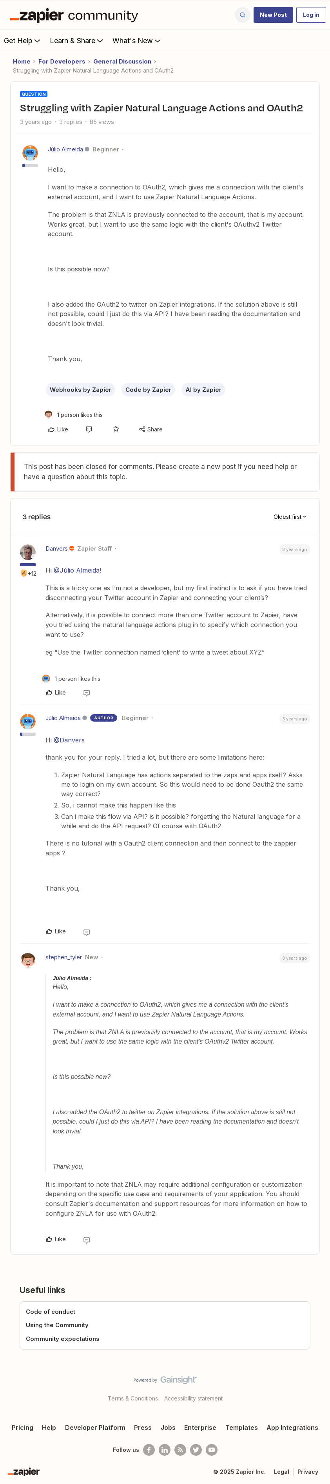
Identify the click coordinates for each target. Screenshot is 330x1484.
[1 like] (73, 415)
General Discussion (122, 61)
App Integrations (292, 1427)
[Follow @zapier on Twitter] (196, 1450)
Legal (281, 1471)
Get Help (23, 40)
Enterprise (200, 1427)
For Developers (61, 61)
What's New (137, 40)
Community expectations (63, 1338)
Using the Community (57, 1325)
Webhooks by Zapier (80, 389)
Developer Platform (95, 1427)
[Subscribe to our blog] (180, 1450)
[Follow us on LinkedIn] (164, 1450)
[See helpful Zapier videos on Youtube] (212, 1450)
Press (143, 1427)
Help (49, 1427)
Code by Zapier (148, 389)
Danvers (56, 548)
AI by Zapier (203, 389)
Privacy (307, 1471)
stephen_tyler (63, 957)
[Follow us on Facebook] (149, 1450)
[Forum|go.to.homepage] (76, 15)
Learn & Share (77, 40)
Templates (241, 1427)
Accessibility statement (193, 1398)
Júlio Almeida (65, 149)
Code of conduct (50, 1311)
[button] (273, 15)
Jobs (168, 1427)
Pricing (22, 1427)
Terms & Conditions (133, 1398)
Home (22, 61)
